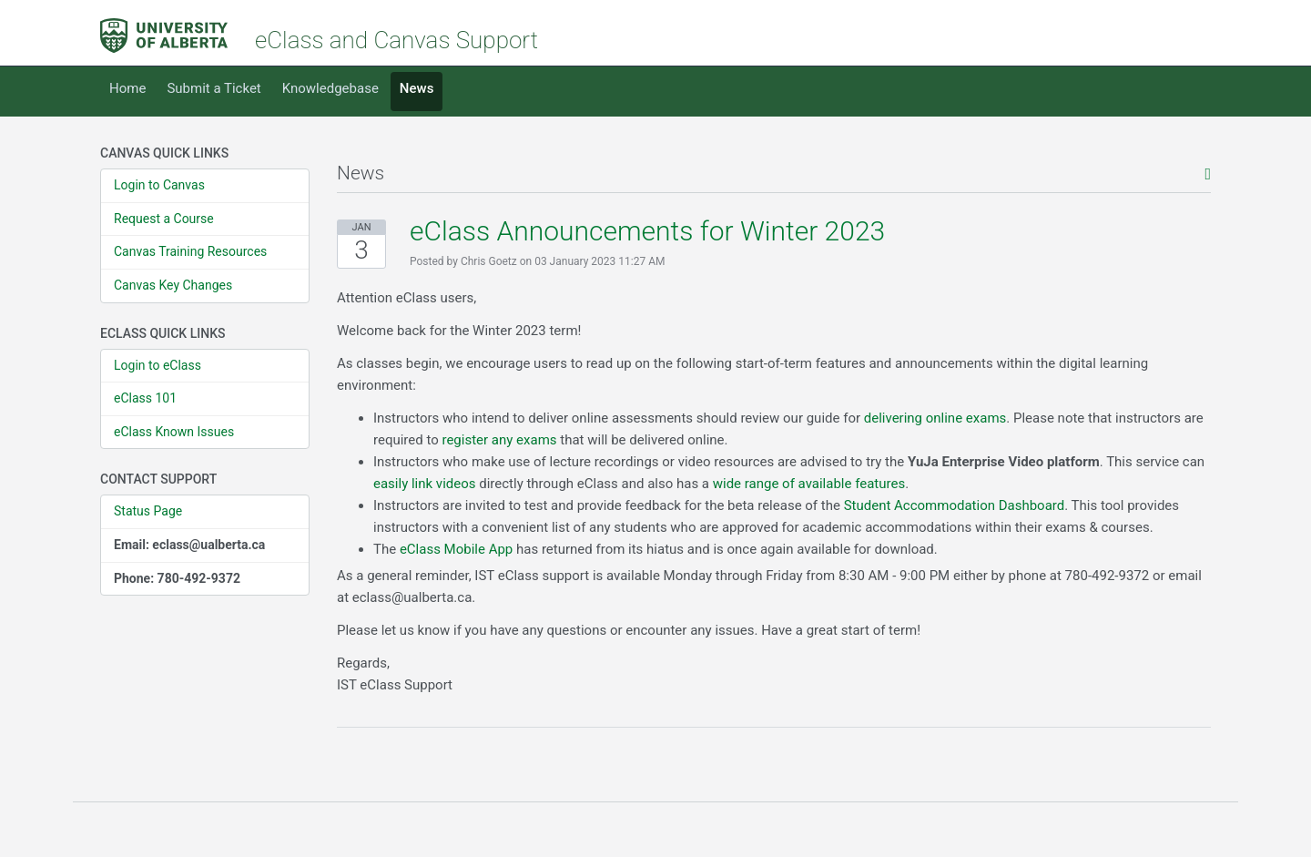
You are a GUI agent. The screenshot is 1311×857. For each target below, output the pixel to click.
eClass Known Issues (174, 431)
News (417, 88)
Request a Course (164, 218)
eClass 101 (145, 398)
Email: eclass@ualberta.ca (189, 544)
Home (127, 88)
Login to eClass (157, 365)
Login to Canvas (159, 185)
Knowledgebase (330, 88)
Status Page (148, 511)
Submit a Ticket (213, 88)
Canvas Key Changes (173, 285)
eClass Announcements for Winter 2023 (647, 231)
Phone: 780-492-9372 (177, 578)
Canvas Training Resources (190, 251)
